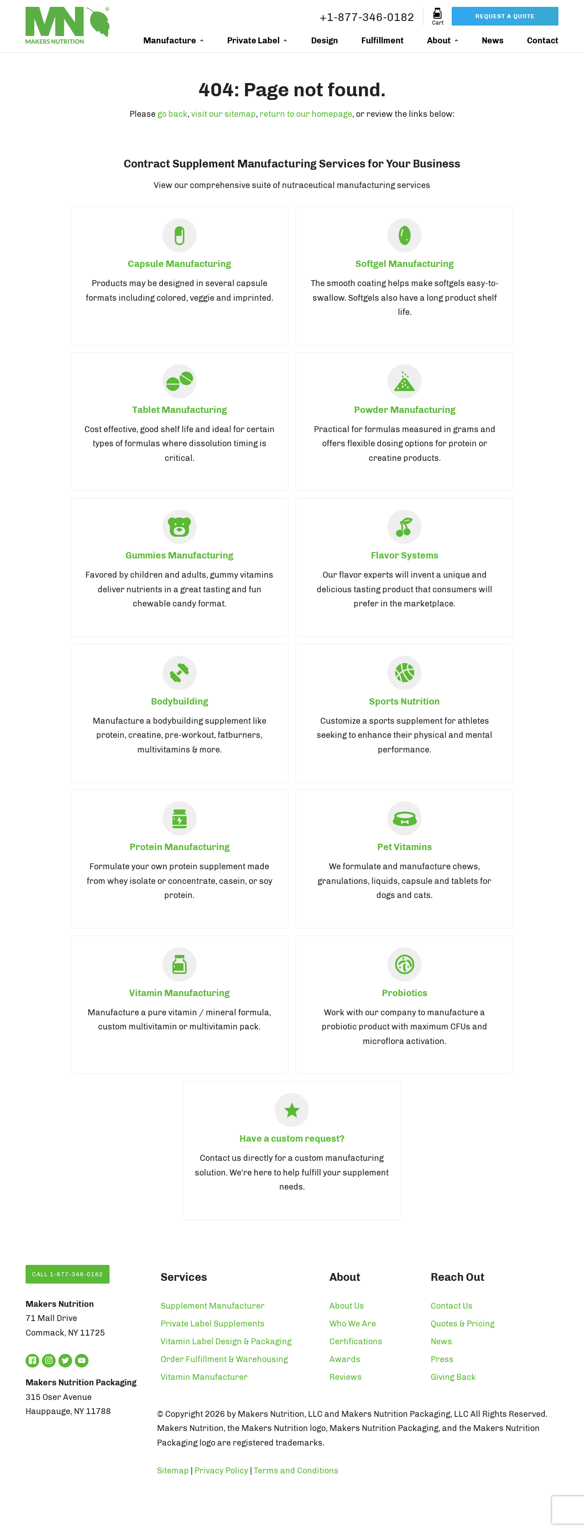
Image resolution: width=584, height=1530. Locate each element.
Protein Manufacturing (179, 846)
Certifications (355, 1342)
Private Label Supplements (213, 1324)
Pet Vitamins (404, 846)
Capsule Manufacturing (179, 263)
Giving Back (453, 1377)
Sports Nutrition (404, 701)
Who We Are (352, 1324)
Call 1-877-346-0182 (67, 1274)
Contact (542, 41)
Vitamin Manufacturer (204, 1377)
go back (172, 114)
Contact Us (452, 1306)
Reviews (345, 1377)
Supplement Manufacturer (213, 1306)
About (439, 41)
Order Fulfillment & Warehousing (224, 1359)
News (493, 41)
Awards (344, 1359)
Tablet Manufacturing (179, 409)
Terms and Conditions (296, 1471)
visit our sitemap (223, 114)
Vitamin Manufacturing (179, 992)
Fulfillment (382, 41)
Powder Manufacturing (404, 409)
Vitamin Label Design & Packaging (226, 1342)
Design (324, 41)
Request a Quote (505, 16)
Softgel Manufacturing (404, 263)
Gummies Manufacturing (179, 555)
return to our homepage (306, 114)
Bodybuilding (179, 701)
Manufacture (169, 41)
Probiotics (405, 992)
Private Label (253, 41)
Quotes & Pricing (463, 1324)
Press (442, 1359)
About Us (346, 1306)
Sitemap (173, 1471)
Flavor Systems (404, 555)
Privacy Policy (221, 1471)
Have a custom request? (292, 1138)
